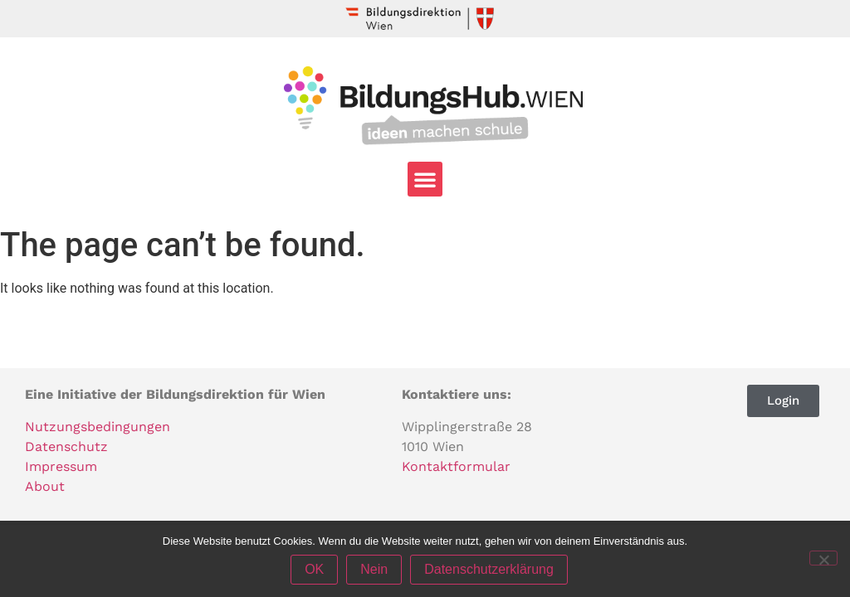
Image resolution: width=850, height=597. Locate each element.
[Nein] (823, 558)
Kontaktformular (456, 466)
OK (314, 569)
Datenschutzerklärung (489, 569)
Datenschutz (66, 446)
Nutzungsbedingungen (97, 426)
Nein (374, 569)
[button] (425, 179)
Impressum (61, 466)
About (45, 486)
